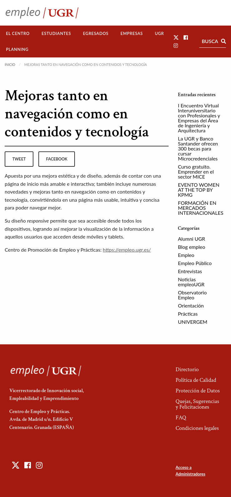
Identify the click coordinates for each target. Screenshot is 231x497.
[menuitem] (18, 34)
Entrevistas (190, 271)
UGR (159, 33)
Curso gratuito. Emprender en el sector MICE (196, 172)
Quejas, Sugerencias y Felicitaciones (197, 404)
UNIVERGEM (192, 322)
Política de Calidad (195, 380)
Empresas (131, 33)
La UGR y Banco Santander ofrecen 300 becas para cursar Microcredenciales (198, 148)
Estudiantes (56, 33)
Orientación (191, 305)
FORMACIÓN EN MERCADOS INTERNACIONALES (200, 208)
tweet (19, 158)
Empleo (186, 255)
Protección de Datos (197, 390)
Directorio (187, 369)
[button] (176, 37)
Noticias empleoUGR (191, 281)
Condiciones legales (197, 428)
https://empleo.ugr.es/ (127, 250)
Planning (17, 49)
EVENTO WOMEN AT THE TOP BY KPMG (198, 190)
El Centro (18, 33)
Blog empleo (191, 247)
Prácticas (188, 314)
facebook (56, 158)
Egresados (96, 33)
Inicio (10, 64)
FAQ (180, 417)
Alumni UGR (191, 239)
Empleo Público (195, 263)
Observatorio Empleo (192, 294)
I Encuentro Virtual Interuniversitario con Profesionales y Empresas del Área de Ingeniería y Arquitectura (199, 117)
